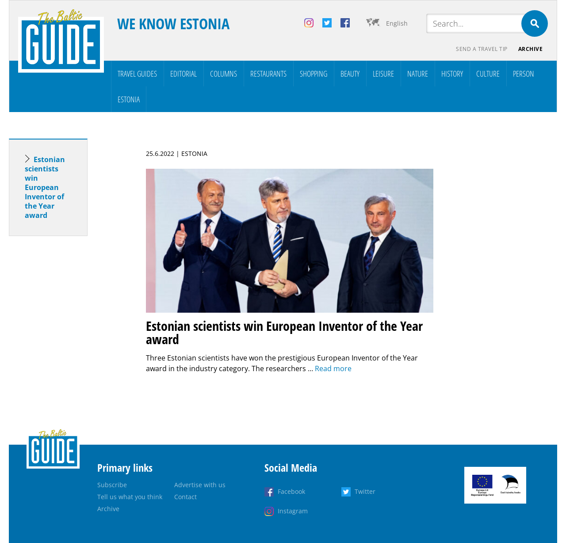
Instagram (293, 511)
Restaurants (268, 73)
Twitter (365, 491)
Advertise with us (200, 485)
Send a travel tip (482, 49)
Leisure (383, 73)
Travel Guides (137, 73)
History (452, 73)
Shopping (313, 73)
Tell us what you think (129, 497)
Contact (185, 497)
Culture (488, 73)
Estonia (129, 99)
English (397, 23)
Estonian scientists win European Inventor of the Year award (45, 187)
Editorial (183, 73)
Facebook (291, 491)
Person (523, 73)
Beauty (349, 73)
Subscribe (112, 485)
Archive (530, 49)
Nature (417, 73)
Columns (223, 73)
